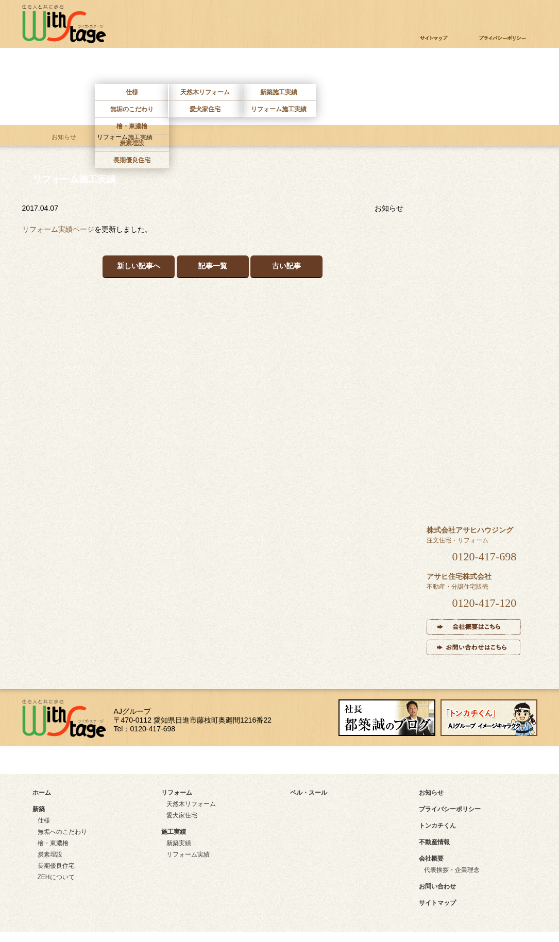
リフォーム (205, 69)
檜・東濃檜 (131, 126)
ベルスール (351, 69)
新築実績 (178, 843)
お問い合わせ (498, 69)
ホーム (58, 69)
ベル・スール (475, 472)
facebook (321, 760)
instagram (451, 760)
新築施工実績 (278, 92)
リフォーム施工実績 (279, 109)
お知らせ (64, 137)
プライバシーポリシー (450, 809)
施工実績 (278, 69)
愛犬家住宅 (205, 109)
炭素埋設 (132, 143)
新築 (131, 69)
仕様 (132, 92)
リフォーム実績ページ (58, 229)
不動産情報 (425, 69)
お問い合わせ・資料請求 (468, 13)
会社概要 (431, 858)
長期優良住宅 (131, 160)
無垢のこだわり (132, 109)
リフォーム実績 (188, 854)
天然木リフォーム (205, 92)
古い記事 (286, 266)
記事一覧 (212, 266)
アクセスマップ (202, 760)
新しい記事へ (138, 266)
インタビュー (475, 402)
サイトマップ (69, 760)
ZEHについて (56, 877)
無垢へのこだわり (62, 831)
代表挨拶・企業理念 (452, 870)
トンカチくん (437, 825)
